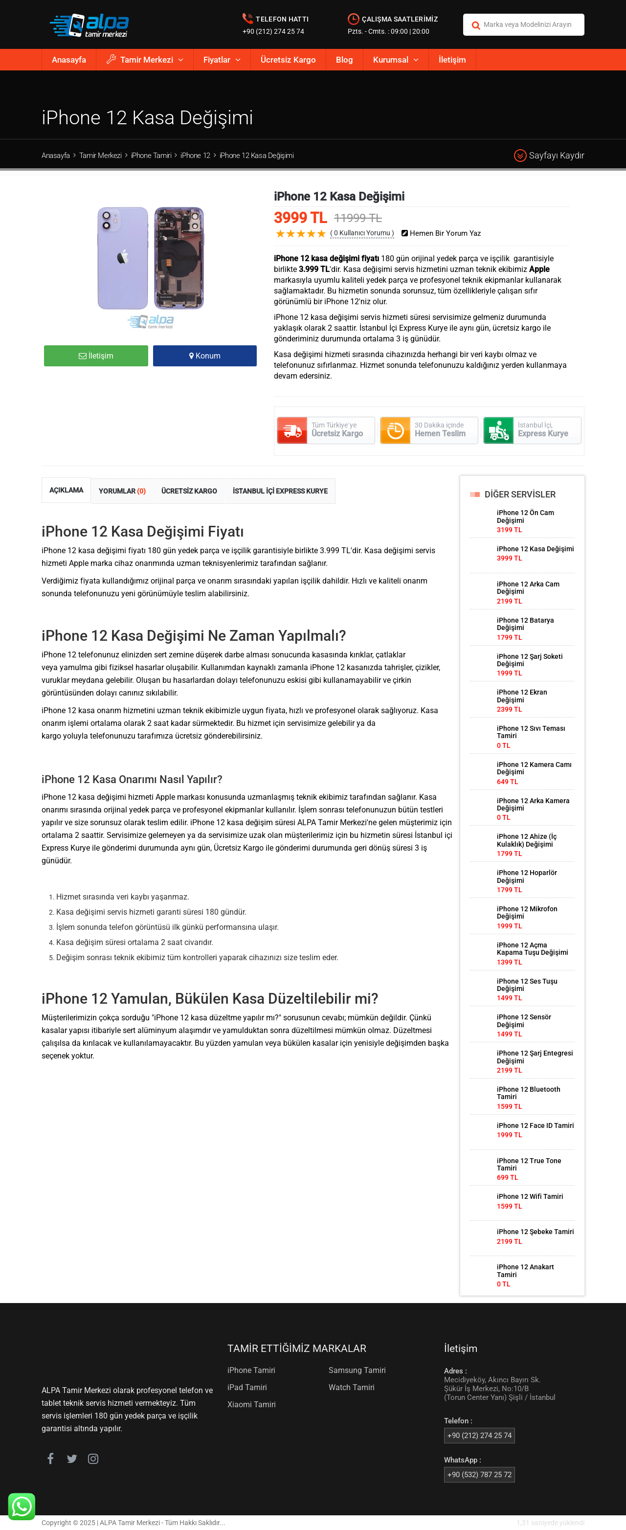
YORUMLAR (122, 491)
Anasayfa (69, 60)
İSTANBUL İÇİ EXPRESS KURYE (280, 491)
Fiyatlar (222, 60)
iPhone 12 (195, 155)
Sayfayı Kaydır (549, 155)
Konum (205, 355)
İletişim (452, 60)
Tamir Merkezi (144, 59)
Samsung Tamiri (357, 1370)
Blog (344, 60)
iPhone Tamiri (151, 155)
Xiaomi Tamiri (251, 1404)
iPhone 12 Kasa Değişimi (257, 155)
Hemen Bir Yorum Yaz (441, 233)
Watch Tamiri (352, 1387)
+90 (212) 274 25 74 (273, 31)
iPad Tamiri (247, 1387)
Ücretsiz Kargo (288, 60)
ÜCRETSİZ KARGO (189, 491)
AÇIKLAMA (66, 490)
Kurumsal (396, 60)
